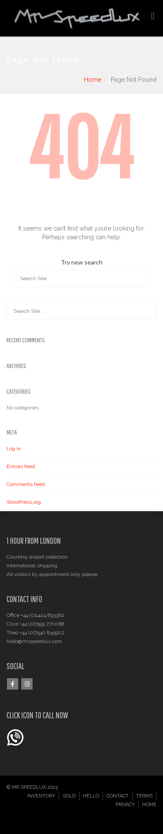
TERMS (144, 796)
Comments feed (26, 484)
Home (92, 79)
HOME (149, 804)
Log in (14, 448)
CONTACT (117, 796)
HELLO (91, 796)
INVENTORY (41, 796)
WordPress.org (24, 502)
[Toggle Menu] (152, 16)
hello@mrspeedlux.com (34, 641)
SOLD (69, 796)
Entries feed (21, 466)
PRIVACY (125, 804)
